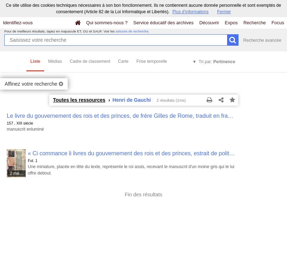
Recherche (255, 22)
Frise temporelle (151, 61)
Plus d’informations (191, 11)
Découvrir (209, 22)
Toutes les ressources (79, 100)
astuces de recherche (132, 31)
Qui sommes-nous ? (107, 22)
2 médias (18, 173)
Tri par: (217, 61)
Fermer (224, 11)
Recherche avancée (262, 40)
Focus (278, 22)
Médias (55, 61)
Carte (123, 61)
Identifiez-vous (18, 22)
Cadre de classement (90, 61)
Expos (231, 22)
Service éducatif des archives (163, 22)
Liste (35, 61)
